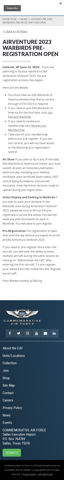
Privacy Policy (29, 474)
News (23, 19)
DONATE (11, 453)
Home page (10, 19)
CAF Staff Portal (45, 474)
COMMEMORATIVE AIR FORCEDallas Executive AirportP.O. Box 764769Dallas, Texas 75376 (24, 436)
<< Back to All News (15, 31)
